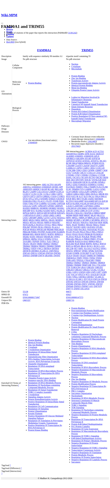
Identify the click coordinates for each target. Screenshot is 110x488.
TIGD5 (83, 255)
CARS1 (86, 168)
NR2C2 (96, 225)
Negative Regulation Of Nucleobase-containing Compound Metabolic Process (88, 335)
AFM (87, 154)
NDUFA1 (85, 222)
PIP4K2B (89, 234)
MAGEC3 (70, 213)
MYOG (40, 222)
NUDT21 (40, 225)
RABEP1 (61, 232)
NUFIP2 (76, 227)
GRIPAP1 (59, 206)
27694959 (32, 142)
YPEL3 (75, 277)
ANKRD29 (46, 187)
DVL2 (31, 199)
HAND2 (26, 208)
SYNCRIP (84, 253)
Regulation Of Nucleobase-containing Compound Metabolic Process (44, 386)
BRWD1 (87, 163)
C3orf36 (85, 166)
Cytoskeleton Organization (39, 349)
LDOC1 (38, 215)
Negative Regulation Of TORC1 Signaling (89, 448)
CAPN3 (78, 168)
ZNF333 (77, 281)
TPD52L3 (80, 260)
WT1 (87, 274)
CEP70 (26, 196)
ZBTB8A (35, 251)
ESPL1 (69, 184)
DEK (68, 180)
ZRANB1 (49, 255)
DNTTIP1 (79, 180)
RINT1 (44, 234)
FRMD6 (75, 189)
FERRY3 (80, 187)
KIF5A (69, 203)
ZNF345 (85, 281)
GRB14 (76, 194)
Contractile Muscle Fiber (81, 403)
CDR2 (53, 194)
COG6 (54, 196)
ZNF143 (26, 253)
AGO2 (92, 154)
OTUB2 (69, 229)
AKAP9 (57, 184)
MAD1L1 (61, 218)
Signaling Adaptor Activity (39, 397)
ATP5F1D (70, 161)
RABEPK (70, 241)
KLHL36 (85, 203)
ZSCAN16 (84, 289)
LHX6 (45, 215)
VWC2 (40, 248)
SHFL (80, 248)
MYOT (69, 222)
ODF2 (83, 227)
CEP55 (59, 194)
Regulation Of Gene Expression (84, 429)
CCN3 (33, 194)
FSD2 (61, 201)
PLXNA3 (70, 237)
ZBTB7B (27, 251)
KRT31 (33, 213)
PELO (88, 232)
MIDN (76, 215)
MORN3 (59, 220)
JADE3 (91, 199)
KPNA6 (26, 213)
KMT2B (93, 203)
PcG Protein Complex (80, 426)
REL (32, 234)
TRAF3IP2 (90, 260)
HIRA (87, 194)
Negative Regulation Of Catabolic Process (89, 460)
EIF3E (85, 182)
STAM (69, 253)
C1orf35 (78, 166)
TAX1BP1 (27, 241)
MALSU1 (79, 213)
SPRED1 (26, 239)
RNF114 (69, 246)
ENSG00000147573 (74, 297)
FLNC (69, 189)
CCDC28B (70, 170)
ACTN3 (50, 184)
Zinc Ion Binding (78, 78)
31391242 (72, 33)
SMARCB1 (49, 237)
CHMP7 (98, 170)
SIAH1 (32, 237)
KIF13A (97, 201)
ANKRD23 (36, 187)
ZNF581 (57, 253)
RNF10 (103, 244)
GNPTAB (61, 203)
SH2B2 (26, 237)
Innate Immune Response (82, 107)
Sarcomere (75, 462)
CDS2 (84, 170)
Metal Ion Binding (79, 88)
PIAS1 (69, 234)
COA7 (69, 173)
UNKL (69, 272)
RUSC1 (90, 246)
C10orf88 (70, 166)
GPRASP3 (42, 206)
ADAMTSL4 (71, 154)
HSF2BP (26, 210)
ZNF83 (77, 289)
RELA (98, 241)
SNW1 (57, 237)
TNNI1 (86, 258)
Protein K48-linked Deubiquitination (86, 424)
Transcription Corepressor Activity (86, 450)
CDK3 (78, 170)
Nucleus (74, 64)
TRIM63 (70, 265)
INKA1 (103, 196)
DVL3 (37, 199)
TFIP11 (43, 241)
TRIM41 (93, 263)
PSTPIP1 (42, 232)
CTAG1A (91, 173)
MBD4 (97, 213)
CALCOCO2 (42, 192)
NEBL (105, 222)
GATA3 (96, 189)
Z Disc (74, 332)
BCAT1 (103, 161)
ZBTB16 (55, 248)
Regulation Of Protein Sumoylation (86, 457)
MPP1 (68, 218)
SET (76, 248)
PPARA (33, 229)
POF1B (26, 229)
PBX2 (60, 225)
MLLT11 (100, 215)
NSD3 (102, 225)
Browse (9, 29)
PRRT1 (93, 239)
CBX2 (92, 168)
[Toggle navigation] (2, 23)
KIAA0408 (89, 201)
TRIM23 (46, 244)
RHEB (82, 244)
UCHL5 (101, 270)
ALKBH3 (70, 156)
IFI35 (68, 196)
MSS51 (26, 222)
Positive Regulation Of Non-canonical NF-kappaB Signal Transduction (89, 117)
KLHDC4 (76, 203)
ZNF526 (49, 253)
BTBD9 (95, 163)
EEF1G (69, 182)
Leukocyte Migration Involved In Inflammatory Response (85, 98)
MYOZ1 (76, 222)
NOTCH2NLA (29, 225)
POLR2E (86, 237)
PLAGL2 (56, 227)
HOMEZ (53, 208)
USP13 (75, 272)
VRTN (33, 248)
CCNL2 (46, 194)
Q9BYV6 (70, 300)
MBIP (103, 213)
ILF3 (86, 196)
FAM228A (27, 201)
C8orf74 (93, 166)
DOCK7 (88, 180)
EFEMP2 (44, 199)
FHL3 (34, 201)
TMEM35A (71, 258)
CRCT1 (83, 173)
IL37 (81, 196)
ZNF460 (69, 284)
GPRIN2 (93, 192)
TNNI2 (92, 258)
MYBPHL (95, 220)
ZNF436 (100, 281)
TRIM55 (87, 50)
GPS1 (100, 192)
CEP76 (39, 196)
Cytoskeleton (33, 394)
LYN (90, 210)
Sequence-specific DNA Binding (42, 380)
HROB (101, 194)
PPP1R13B (41, 229)
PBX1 (54, 225)
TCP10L (98, 253)
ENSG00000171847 (31, 297)
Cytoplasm (75, 66)
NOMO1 (81, 225)
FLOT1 (49, 201)
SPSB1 (85, 251)
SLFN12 (96, 248)
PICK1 (41, 227)
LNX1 (25, 218)
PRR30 (87, 239)
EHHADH (77, 182)
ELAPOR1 (93, 182)
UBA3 (83, 267)
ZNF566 (77, 284)
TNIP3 (79, 258)
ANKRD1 (79, 156)
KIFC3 (54, 210)
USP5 (93, 272)
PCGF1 (101, 229)
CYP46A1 (93, 175)
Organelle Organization (38, 364)
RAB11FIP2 (51, 232)
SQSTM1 (99, 251)
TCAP (92, 253)
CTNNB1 (70, 175)
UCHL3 (94, 270)
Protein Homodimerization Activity (43, 399)
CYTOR (101, 175)
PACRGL (83, 229)
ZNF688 (34, 255)
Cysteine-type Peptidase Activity (85, 313)
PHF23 (100, 232)
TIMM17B (91, 255)
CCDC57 (27, 194)
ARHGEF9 (27, 189)
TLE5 (49, 241)
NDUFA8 (93, 222)
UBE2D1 (90, 267)
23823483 (92, 141)
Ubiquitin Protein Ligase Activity (85, 90)
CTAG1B (100, 173)
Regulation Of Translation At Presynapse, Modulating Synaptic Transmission (45, 421)
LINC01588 (103, 208)
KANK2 (39, 210)
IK (77, 196)
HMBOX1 (34, 208)
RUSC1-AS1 (99, 246)
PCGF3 (69, 232)
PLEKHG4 (97, 234)
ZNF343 (41, 253)
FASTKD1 (70, 187)
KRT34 (40, 213)
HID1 (82, 194)
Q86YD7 (27, 300)
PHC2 (94, 232)
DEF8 (105, 177)
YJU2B (102, 274)
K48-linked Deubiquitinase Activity (86, 438)
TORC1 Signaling (79, 405)
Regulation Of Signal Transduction (43, 390)
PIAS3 (81, 234)
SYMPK (76, 253)
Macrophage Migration (81, 121)
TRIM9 (57, 246)
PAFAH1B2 (92, 229)
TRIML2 (26, 248)
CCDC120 (100, 168)
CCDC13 (60, 192)
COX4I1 (75, 173)
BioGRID (10, 42)
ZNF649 (69, 286)
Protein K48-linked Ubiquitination (85, 114)
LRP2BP (32, 218)
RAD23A (79, 241)
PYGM (100, 239)
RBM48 (26, 234)
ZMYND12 (54, 251)
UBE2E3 (78, 270)
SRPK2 (34, 239)
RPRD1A (59, 234)
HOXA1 (94, 194)
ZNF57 (84, 284)
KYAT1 (100, 203)
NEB (100, 222)
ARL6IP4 (80, 158)
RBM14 (92, 241)
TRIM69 (50, 246)
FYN (36, 203)
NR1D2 (89, 225)
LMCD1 (69, 210)
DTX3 (25, 199)
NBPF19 (47, 222)
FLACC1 (42, 201)
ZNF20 (104, 279)
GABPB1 (43, 203)
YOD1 (69, 277)
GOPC (34, 206)
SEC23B (70, 248)
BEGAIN (59, 189)
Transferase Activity (80, 81)
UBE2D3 (70, 270)
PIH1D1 (47, 227)
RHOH (37, 234)
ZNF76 (41, 255)
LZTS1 (47, 218)
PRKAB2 (70, 239)
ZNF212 (34, 253)
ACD (94, 151)
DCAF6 (84, 177)
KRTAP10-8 (29, 215)
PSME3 (34, 232)
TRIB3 (39, 244)
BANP (44, 189)
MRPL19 (83, 218)
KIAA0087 (79, 201)
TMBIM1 (100, 255)
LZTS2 (53, 218)
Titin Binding (77, 344)
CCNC (40, 194)
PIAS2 (75, 234)
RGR (77, 244)
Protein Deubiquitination (81, 325)
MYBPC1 (78, 220)
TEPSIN (35, 241)
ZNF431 (92, 281)
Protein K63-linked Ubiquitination (85, 111)
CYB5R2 (84, 175)
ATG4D (87, 158)
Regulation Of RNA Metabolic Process (44, 383)
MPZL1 (75, 218)
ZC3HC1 (79, 279)
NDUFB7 (56, 222)
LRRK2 (40, 218)
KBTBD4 (99, 199)
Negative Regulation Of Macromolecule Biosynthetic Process (88, 340)
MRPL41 (104, 218)
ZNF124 (96, 279)
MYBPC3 (86, 220)
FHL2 (86, 187)
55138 (25, 291)
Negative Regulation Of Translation (86, 452)
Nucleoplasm (76, 396)
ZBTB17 (91, 277)
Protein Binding (34, 83)
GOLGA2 (27, 206)
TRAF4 (33, 244)
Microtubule (76, 69)
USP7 (98, 272)
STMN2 (48, 239)
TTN (68, 267)
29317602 (75, 146)
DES (73, 180)
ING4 (97, 196)
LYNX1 (96, 210)
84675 (68, 291)
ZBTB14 (47, 248)
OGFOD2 (91, 227)
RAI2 (85, 241)
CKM (105, 170)
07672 (25, 294)
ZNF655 (26, 255)
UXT (68, 274)
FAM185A (82, 184)
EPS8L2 (101, 182)
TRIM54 (34, 246)
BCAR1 (51, 189)
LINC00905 (92, 208)
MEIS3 (32, 220)
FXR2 (31, 203)
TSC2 (94, 265)
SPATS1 (69, 251)
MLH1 (52, 220)
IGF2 (73, 196)
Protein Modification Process (83, 384)
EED (104, 180)
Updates (10, 36)
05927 (68, 294)
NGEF (74, 225)
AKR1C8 (100, 154)
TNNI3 (99, 258)
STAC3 (41, 239)
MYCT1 (104, 220)
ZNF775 (69, 289)
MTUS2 (33, 222)
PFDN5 (34, 227)
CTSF (77, 175)
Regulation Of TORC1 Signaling (85, 436)
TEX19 (69, 255)
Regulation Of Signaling (38, 409)
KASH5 (46, 210)
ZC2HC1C (44, 251)
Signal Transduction (79, 102)
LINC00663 (82, 208)
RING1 (96, 244)
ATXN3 (78, 161)
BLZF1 (26, 192)
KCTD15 (70, 201)
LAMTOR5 (78, 206)
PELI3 (82, 232)
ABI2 (44, 184)
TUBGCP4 (75, 267)
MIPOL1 (44, 220)
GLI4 (68, 192)
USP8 (104, 272)
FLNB (105, 187)
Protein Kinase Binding (38, 430)
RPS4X (77, 246)
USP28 (82, 272)
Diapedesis (76, 109)
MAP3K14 (88, 213)
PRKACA (79, 239)
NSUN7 (69, 227)
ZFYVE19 (88, 279)
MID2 (37, 220)
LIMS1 (52, 215)
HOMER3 (44, 208)
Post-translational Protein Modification (87, 310)
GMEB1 (74, 192)
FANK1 (100, 184)
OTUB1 (99, 227)
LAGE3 (69, 206)
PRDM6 (50, 229)
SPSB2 (91, 251)
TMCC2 (55, 241)
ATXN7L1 (94, 161)
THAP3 (76, 255)
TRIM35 (85, 263)
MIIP (81, 215)
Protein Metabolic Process (82, 455)
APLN (96, 156)
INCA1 (91, 196)
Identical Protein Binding (82, 85)
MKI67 (87, 215)
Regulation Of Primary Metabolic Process (89, 441)
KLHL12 (61, 210)
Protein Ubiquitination (37, 411)
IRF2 (74, 199)
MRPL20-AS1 (93, 218)
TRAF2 (26, 244)
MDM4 (69, 215)
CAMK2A (70, 168)
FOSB (55, 201)
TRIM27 (54, 244)
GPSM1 (50, 206)
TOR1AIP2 (71, 260)
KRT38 (47, 213)
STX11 (55, 239)
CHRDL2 (46, 196)
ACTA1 (100, 151)
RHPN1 (89, 244)
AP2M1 (55, 187)
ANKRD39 (88, 156)
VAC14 (74, 274)
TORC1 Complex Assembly (40, 392)
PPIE (99, 237)
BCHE (69, 163)
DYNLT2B (96, 180)
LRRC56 (84, 210)
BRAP (75, 163)
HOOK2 (60, 208)
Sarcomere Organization (81, 393)
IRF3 (79, 199)
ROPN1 (51, 234)
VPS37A (81, 274)
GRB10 (69, 194)
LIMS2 (97, 206)
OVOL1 (47, 225)
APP (61, 187)
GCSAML (52, 203)
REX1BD (70, 244)
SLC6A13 (88, 248)
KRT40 (53, 213)
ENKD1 (52, 199)
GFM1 (103, 189)
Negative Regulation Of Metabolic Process (89, 381)
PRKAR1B (59, 229)
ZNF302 (69, 281)
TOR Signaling (77, 407)
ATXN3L (86, 161)
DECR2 (99, 177)
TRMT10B (86, 265)
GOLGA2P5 (84, 192)
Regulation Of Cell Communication (43, 406)
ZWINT (56, 255)
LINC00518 (71, 208)
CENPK (91, 170)
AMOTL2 (27, 187)
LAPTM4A (88, 206)
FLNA (99, 187)
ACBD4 (88, 151)
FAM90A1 (44, 50)
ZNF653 (77, 286)
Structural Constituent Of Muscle (85, 400)
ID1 (106, 194)
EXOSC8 (60, 199)
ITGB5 (84, 199)
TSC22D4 (101, 265)
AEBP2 (81, 154)
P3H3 (75, 229)
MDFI (25, 220)
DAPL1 (69, 177)
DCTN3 (92, 177)
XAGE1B (94, 274)
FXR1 (25, 203)
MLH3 (94, 215)
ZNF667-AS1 (87, 286)
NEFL (68, 225)
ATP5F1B (96, 158)
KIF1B (105, 201)
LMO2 (58, 215)
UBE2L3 (86, 270)
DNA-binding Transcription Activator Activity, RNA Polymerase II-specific (44, 360)
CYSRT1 (61, 196)
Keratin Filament (35, 413)
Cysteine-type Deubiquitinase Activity (87, 315)
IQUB (68, 199)
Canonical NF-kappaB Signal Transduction (89, 104)
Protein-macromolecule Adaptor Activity (88, 83)
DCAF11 (77, 177)
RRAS (83, 246)
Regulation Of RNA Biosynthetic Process (45, 371)
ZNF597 (99, 284)
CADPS (33, 192)
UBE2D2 (99, 267)
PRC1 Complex (78, 391)
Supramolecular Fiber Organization (43, 357)
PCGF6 (76, 232)
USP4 (87, 272)
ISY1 (33, 210)
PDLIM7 (26, 227)
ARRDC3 (37, 189)
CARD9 (51, 192)
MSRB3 (69, 220)
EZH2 (75, 184)
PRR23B (26, 232)
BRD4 (81, 163)
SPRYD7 (77, 251)
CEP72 (32, 196)
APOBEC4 (70, 158)
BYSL (101, 163)
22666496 (100, 139)
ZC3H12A (70, 279)
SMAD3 (39, 237)
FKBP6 (93, 187)
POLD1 (78, 237)
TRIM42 (26, 246)
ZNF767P (98, 286)
